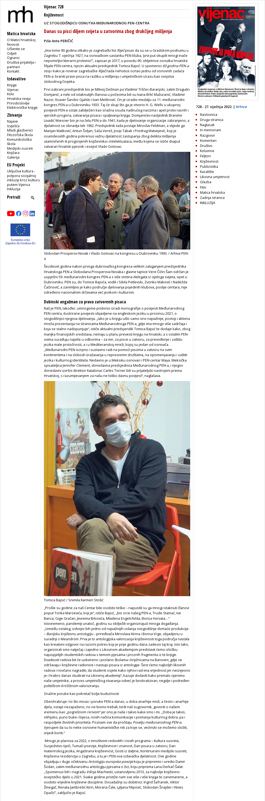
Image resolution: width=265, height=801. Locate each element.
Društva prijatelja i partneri (21, 64)
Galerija (13, 157)
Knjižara (13, 152)
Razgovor (207, 135)
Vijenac (13, 89)
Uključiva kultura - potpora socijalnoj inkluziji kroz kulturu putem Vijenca (23, 178)
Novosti (13, 44)
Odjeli (12, 53)
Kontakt (13, 71)
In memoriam (210, 129)
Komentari (208, 140)
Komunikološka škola (19, 141)
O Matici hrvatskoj (21, 39)
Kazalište (207, 171)
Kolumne (207, 150)
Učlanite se (16, 48)
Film (203, 187)
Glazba (205, 181)
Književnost (54, 15)
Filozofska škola (20, 134)
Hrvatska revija (19, 98)
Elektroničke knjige (22, 107)
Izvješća (13, 125)
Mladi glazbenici (20, 130)
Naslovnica (208, 114)
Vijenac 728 (53, 7)
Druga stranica (211, 119)
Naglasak (207, 124)
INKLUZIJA (207, 202)
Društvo (206, 145)
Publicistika (209, 166)
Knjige (12, 85)
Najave (12, 121)
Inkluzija (13, 188)
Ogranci (13, 57)
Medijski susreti (20, 148)
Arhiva (241, 106)
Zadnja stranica (212, 197)
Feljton (205, 155)
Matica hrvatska (212, 192)
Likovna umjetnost (215, 176)
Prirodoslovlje (18, 103)
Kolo (10, 93)
